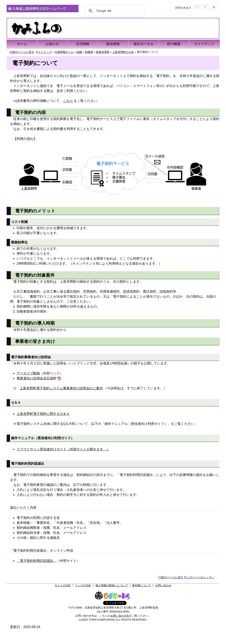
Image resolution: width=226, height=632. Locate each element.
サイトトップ (44, 52)
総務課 (89, 52)
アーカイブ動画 (28, 373)
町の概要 (174, 44)
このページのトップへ (200, 577)
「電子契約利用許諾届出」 (36, 560)
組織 (79, 52)
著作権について (141, 585)
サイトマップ (204, 44)
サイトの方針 (63, 585)
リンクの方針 (83, 585)
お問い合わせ (163, 585)
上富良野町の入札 (123, 52)
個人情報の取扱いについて (112, 585)
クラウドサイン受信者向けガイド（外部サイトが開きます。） (63, 449)
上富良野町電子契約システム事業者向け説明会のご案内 (61, 388)
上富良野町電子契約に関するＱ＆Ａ (43, 414)
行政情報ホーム (64, 52)
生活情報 (82, 44)
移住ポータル (144, 44)
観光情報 (113, 44)
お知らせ (52, 44)
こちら (68, 101)
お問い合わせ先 (119, 615)
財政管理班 (102, 52)
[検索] (114, 10)
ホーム (22, 44)
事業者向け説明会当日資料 (36, 378)
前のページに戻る (23, 52)
